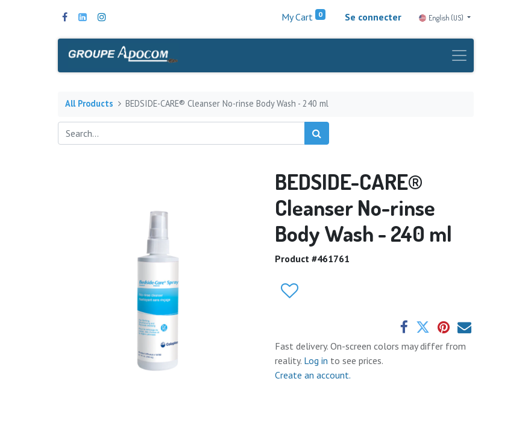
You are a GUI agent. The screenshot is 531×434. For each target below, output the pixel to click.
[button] (289, 292)
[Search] (316, 133)
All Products (89, 104)
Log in (317, 360)
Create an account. (313, 375)
